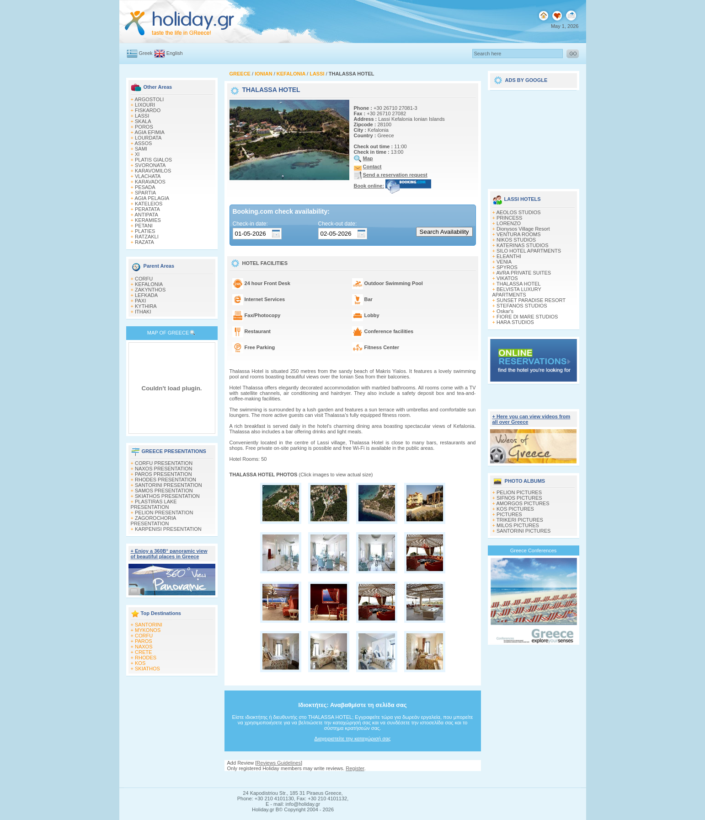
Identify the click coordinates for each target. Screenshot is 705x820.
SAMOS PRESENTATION (164, 490)
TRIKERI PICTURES (520, 520)
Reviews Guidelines (278, 763)
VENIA (504, 261)
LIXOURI (145, 105)
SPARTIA (145, 192)
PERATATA (147, 209)
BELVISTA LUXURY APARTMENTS (516, 291)
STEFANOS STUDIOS (522, 305)
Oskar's (505, 311)
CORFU (144, 278)
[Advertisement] (533, 136)
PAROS (143, 641)
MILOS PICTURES (518, 525)
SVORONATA (150, 165)
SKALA (143, 121)
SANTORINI (148, 624)
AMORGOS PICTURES (522, 503)
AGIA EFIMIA (149, 132)
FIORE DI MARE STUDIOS (527, 316)
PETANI (144, 225)
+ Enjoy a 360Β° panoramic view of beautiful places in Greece (169, 553)
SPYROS (507, 267)
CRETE (143, 652)
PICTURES (509, 514)
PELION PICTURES (519, 492)
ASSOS (143, 143)
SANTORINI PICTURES (523, 531)
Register (355, 768)
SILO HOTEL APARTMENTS (529, 251)
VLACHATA (147, 176)
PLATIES (145, 231)
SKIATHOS (147, 668)
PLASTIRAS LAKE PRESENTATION (154, 504)
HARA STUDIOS (515, 322)
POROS (144, 126)
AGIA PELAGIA (151, 198)
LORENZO (509, 223)
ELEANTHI (509, 256)
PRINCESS (509, 218)
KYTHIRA (146, 306)
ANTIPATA (146, 214)
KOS (140, 663)
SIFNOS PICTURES (519, 498)
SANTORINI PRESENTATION (168, 485)
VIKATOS (507, 278)
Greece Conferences (533, 550)
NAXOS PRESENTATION (163, 468)
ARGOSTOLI (149, 99)
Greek (146, 53)
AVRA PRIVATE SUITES (523, 272)
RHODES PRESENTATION (165, 479)
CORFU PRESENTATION (163, 463)
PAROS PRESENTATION (163, 474)
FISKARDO (147, 110)
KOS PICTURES (515, 509)
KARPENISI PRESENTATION (168, 529)
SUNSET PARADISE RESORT (531, 300)
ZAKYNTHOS (150, 289)
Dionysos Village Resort (523, 229)
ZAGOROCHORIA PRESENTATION (153, 520)
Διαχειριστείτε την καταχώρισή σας (352, 738)
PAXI (140, 300)
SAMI (141, 148)
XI (137, 154)
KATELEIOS (148, 203)
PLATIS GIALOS (153, 159)
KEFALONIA (149, 284)
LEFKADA (146, 295)
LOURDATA (148, 137)
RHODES (145, 657)
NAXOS (144, 646)
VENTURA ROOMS (519, 234)
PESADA (145, 187)
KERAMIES (148, 220)
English (174, 53)
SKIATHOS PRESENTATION (167, 496)
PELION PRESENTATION (164, 512)
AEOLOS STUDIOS (518, 212)
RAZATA (144, 242)
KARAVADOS (150, 181)
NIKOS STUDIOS (516, 240)
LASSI (142, 116)
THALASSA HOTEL (519, 283)
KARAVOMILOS (153, 170)
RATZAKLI (147, 236)
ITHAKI (143, 311)
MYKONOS (147, 630)
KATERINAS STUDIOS (522, 245)
